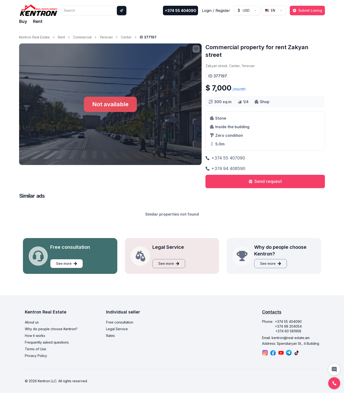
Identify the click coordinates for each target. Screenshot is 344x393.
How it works (35, 336)
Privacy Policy (36, 356)
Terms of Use (35, 349)
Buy (23, 21)
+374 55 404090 (180, 10)
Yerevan (106, 37)
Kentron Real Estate (34, 37)
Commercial (82, 37)
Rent (38, 21)
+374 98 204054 (288, 326)
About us (32, 322)
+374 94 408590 (225, 168)
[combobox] (247, 10)
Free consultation (119, 322)
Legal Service (117, 329)
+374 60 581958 (288, 331)
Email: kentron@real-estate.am (286, 338)
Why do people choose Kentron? (51, 329)
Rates (110, 336)
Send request (265, 181)
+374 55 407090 (225, 157)
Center (126, 37)
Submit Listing (307, 10)
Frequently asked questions (47, 342)
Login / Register (216, 10)
